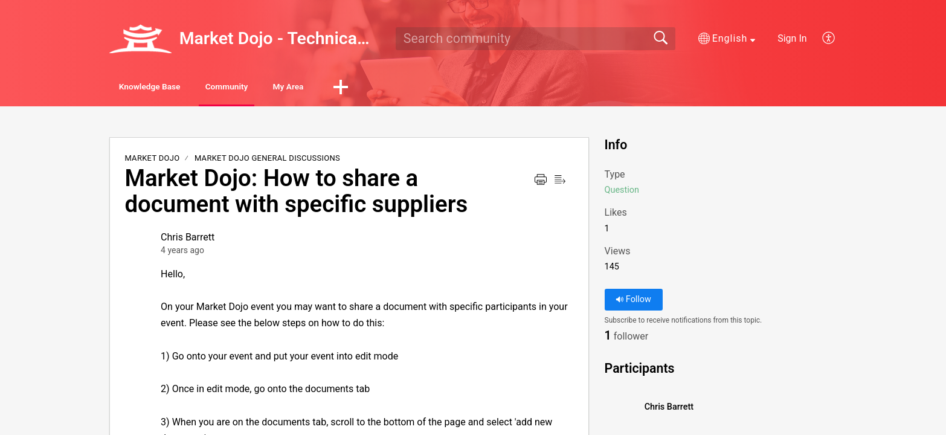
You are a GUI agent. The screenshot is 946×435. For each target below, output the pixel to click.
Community (270, 88)
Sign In (791, 38)
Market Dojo (151, 160)
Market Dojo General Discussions (267, 160)
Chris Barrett (187, 239)
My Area (355, 88)
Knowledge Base (166, 88)
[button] (726, 39)
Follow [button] (633, 302)
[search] (535, 38)
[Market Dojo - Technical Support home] (140, 38)
